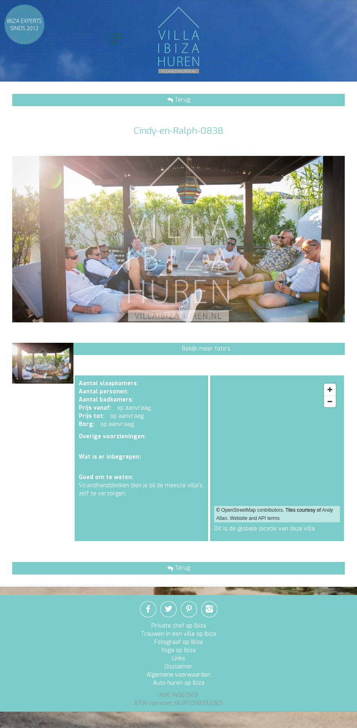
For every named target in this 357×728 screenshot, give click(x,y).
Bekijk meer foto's (206, 349)
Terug (181, 100)
